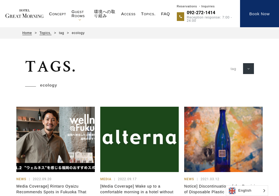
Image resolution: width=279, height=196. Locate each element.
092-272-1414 (201, 12)
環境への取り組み (105, 14)
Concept (57, 14)
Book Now (259, 13)
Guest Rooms (78, 14)
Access (128, 14)
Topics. (148, 14)
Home (27, 33)
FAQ (165, 14)
